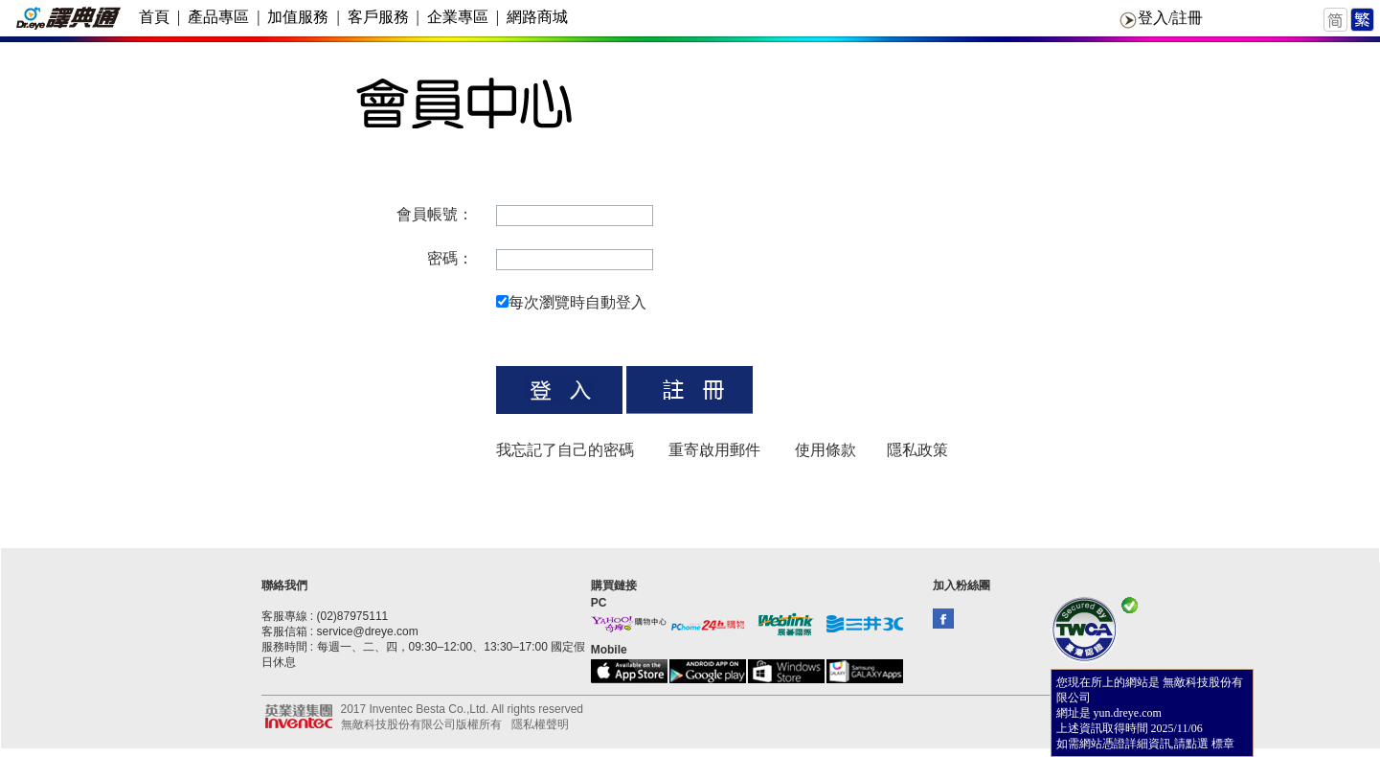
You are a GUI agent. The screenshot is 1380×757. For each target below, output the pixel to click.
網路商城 (537, 17)
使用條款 (825, 450)
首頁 (154, 17)
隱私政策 (917, 450)
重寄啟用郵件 (714, 450)
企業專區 (457, 17)
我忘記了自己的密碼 (565, 450)
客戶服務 (378, 17)
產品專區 (218, 17)
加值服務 (298, 17)
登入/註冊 (1170, 18)
